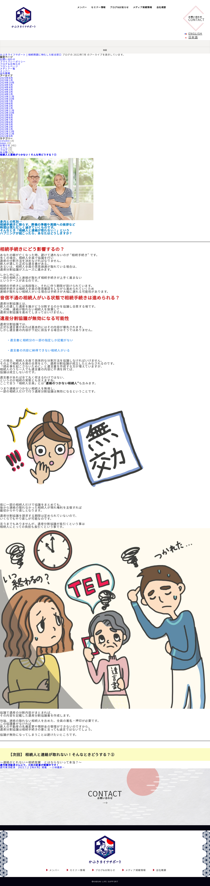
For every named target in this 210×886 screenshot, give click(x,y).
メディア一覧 (7, 68)
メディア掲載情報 (142, 7)
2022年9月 (6, 115)
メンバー (82, 7)
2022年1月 (6, 129)
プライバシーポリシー (13, 61)
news (3, 143)
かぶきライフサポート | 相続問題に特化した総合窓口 (31, 54)
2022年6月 (6, 122)
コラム (4, 147)
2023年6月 (6, 103)
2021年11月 (7, 133)
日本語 (193, 37)
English (195, 33)
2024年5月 (6, 85)
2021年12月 (7, 131)
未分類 (4, 152)
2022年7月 (6, 119)
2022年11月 (7, 110)
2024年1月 (6, 94)
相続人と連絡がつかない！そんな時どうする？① (28, 154)
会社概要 (161, 7)
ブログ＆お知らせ (10, 64)
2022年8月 (6, 117)
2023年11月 (7, 96)
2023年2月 (6, 105)
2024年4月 (6, 87)
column (5, 140)
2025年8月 (6, 78)
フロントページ (9, 66)
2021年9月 (6, 136)
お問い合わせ (7, 59)
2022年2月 (6, 126)
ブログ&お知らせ (119, 7)
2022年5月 (6, 124)
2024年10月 (7, 82)
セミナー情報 (98, 7)
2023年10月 (7, 98)
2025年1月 (6, 80)
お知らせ (5, 145)
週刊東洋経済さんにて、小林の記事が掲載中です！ (29, 765)
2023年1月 (6, 108)
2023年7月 (6, 101)
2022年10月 (7, 112)
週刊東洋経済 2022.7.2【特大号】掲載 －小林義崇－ (32, 767)
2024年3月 (6, 89)
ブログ (4, 150)
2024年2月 (6, 92)
